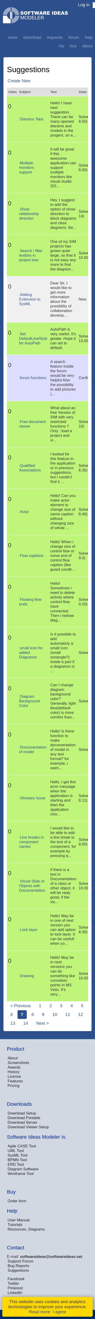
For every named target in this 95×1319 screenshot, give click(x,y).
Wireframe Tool (21, 1173)
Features (15, 1081)
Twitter (13, 1283)
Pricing (13, 1086)
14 (25, 1023)
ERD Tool (16, 1164)
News (13, 37)
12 (80, 1014)
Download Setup (22, 1113)
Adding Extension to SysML (29, 299)
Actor (24, 512)
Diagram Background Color (29, 701)
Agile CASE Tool (22, 1146)
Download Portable (24, 1118)
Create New (19, 80)
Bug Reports (18, 1266)
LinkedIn (15, 1293)
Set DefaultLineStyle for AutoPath (33, 338)
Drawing (27, 976)
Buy (73, 46)
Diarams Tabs (31, 119)
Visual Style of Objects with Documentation (32, 886)
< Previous (20, 1005)
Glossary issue (32, 798)
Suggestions (18, 1270)
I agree (59, 1311)
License (14, 1076)
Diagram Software (23, 1169)
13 (12, 1023)
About (87, 46)
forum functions (33, 378)
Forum (73, 37)
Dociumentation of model (33, 749)
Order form (17, 1201)
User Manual (19, 1220)
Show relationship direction (29, 214)
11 (67, 1014)
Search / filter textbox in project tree (31, 255)
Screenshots (18, 1063)
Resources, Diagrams (26, 1229)
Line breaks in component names (31, 842)
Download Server (22, 1122)
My (61, 46)
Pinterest (15, 1288)
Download (32, 37)
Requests (55, 37)
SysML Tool (17, 1155)
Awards (14, 1067)
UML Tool (16, 1151)
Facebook (16, 1279)
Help (89, 37)
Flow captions (32, 555)
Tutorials (15, 1225)
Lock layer (28, 930)
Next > (42, 1023)
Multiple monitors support (26, 167)
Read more (39, 1311)
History (14, 1072)
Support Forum (20, 1261)
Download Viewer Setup (28, 1127)
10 (54, 1014)
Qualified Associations (30, 467)
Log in (84, 4)
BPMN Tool (17, 1160)
